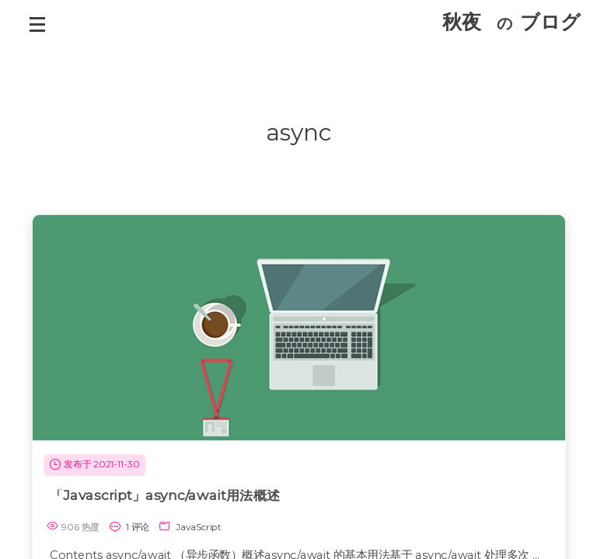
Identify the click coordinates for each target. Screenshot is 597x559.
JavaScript (199, 527)
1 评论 (137, 527)
